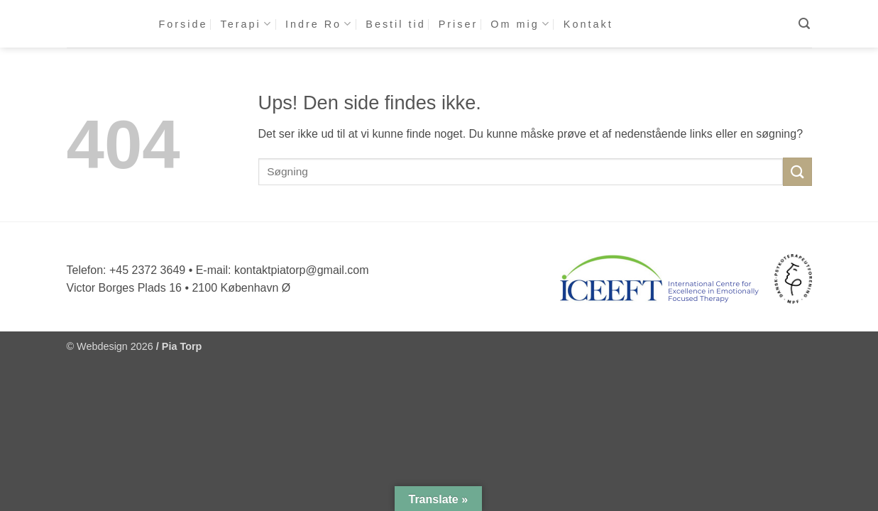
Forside (183, 24)
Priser (458, 24)
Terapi (247, 24)
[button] (805, 24)
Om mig (520, 24)
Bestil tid (395, 24)
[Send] (797, 171)
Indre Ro (319, 24)
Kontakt (588, 24)
